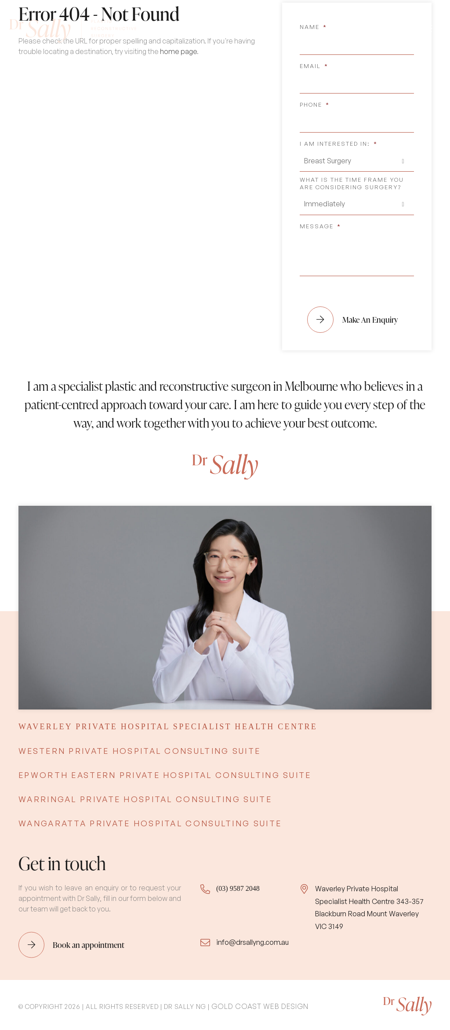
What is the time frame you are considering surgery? (352, 181)
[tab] (167, 724)
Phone (315, 102)
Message (320, 223)
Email (314, 63)
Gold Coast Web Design (259, 1003)
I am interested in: (338, 141)
